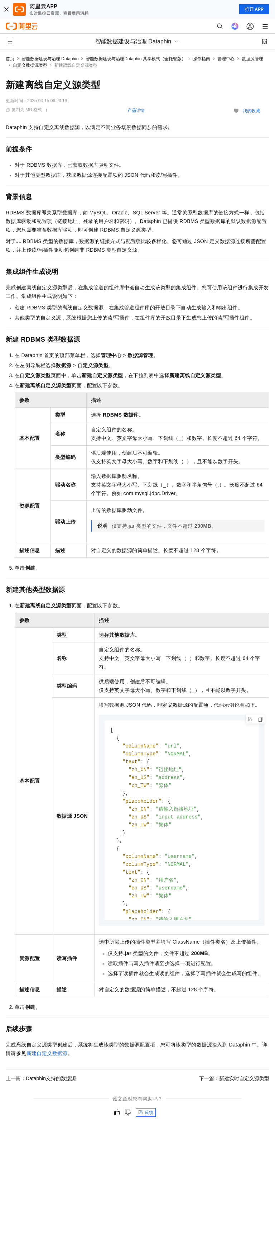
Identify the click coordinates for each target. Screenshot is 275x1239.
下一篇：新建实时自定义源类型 (234, 1078)
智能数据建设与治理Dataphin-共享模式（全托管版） (136, 58)
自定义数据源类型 (30, 65)
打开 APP (254, 9)
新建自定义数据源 (47, 1053)
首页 (10, 58)
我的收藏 (251, 110)
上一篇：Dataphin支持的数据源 (41, 1078)
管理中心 (226, 58)
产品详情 (136, 110)
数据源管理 (252, 58)
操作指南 (201, 58)
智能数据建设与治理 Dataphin (49, 58)
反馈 (145, 1112)
